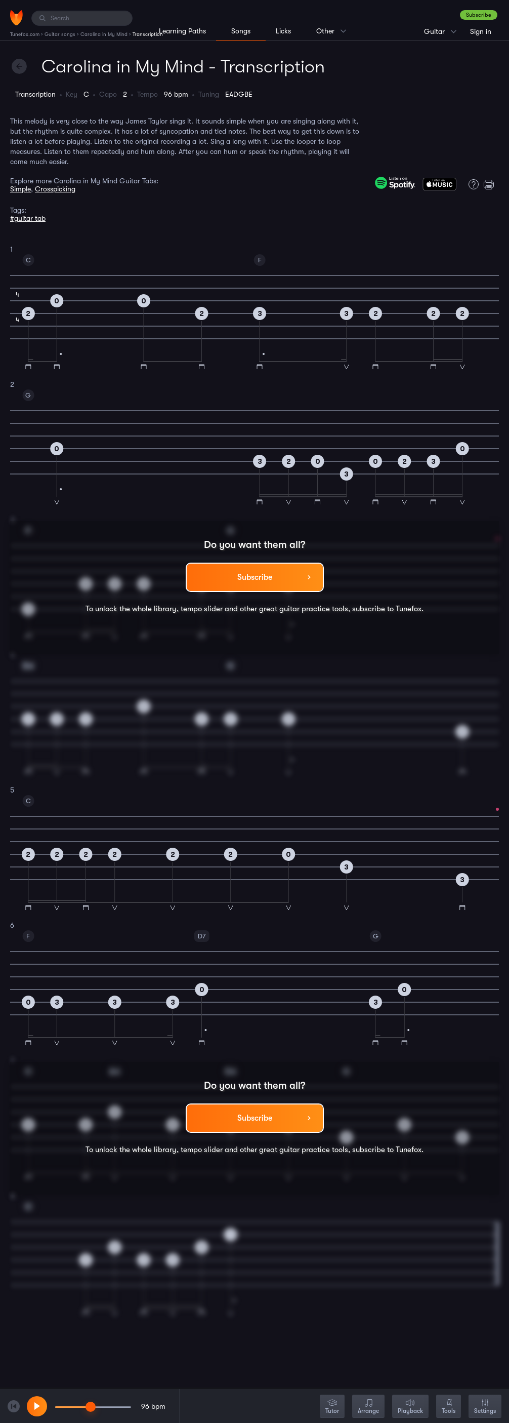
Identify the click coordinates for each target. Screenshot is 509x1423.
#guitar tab (28, 218)
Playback (410, 1407)
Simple (20, 189)
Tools (448, 1407)
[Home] (16, 17)
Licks (283, 31)
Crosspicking (55, 189)
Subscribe (478, 15)
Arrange (368, 1407)
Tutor (332, 1407)
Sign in (480, 31)
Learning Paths (182, 31)
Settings (485, 1407)
